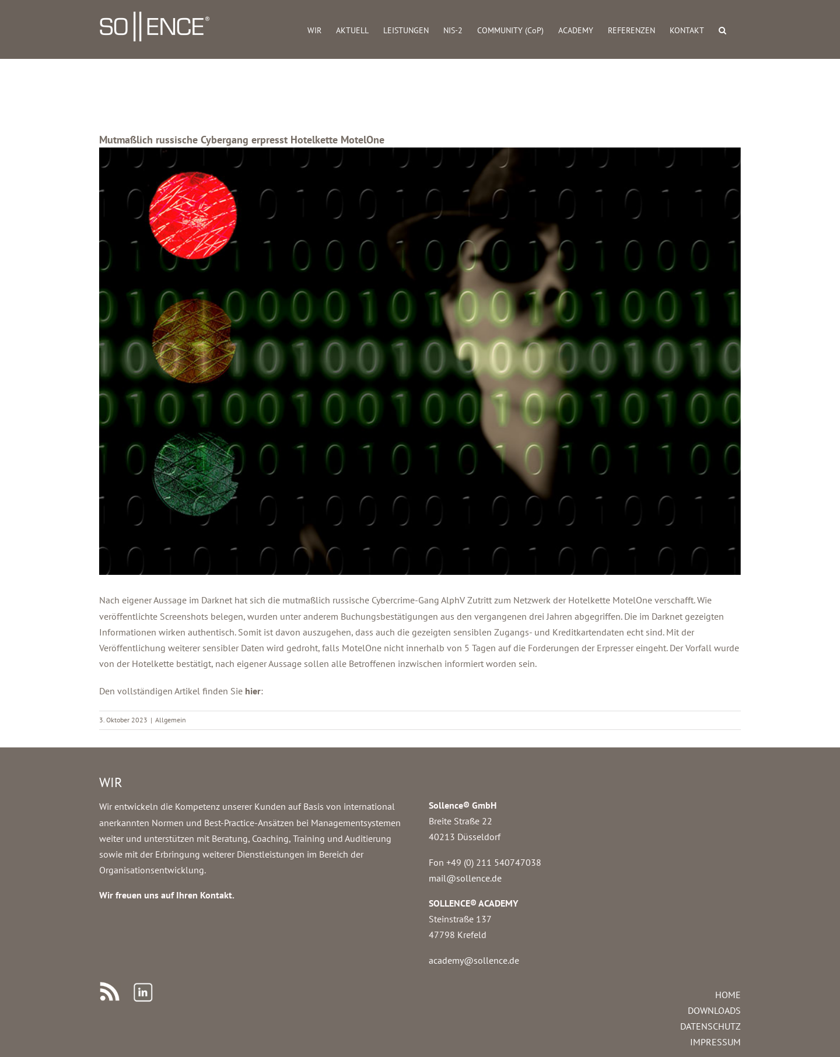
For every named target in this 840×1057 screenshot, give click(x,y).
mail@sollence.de (465, 878)
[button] (722, 29)
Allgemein (170, 719)
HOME (728, 994)
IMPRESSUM (715, 1042)
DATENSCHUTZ (710, 1026)
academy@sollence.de (474, 960)
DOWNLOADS (714, 1010)
